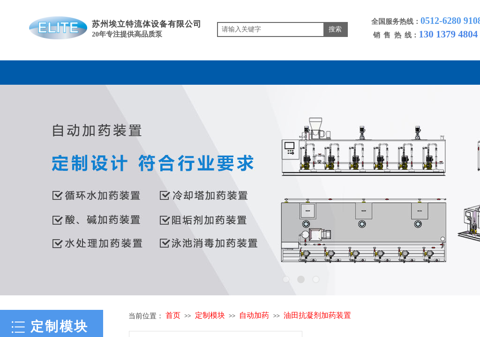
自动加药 (254, 315)
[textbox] (270, 29)
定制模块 (210, 315)
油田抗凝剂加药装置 (317, 315)
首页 (172, 315)
